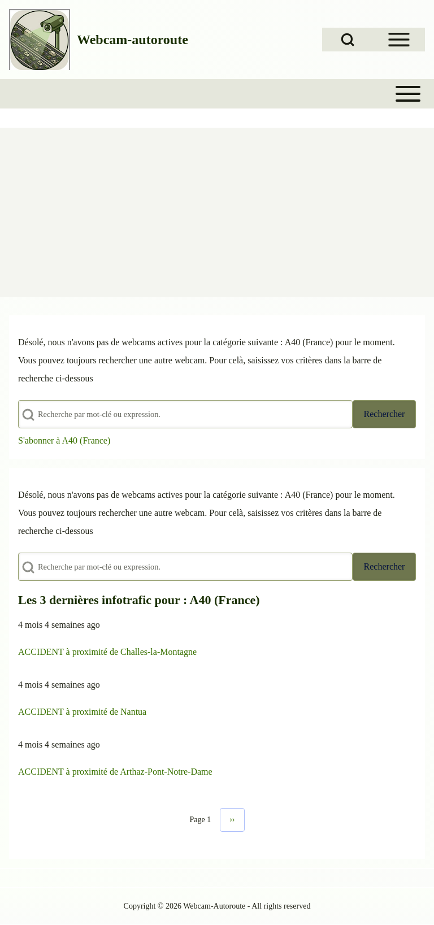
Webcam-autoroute (132, 39)
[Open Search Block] (347, 39)
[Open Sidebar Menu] (399, 39)
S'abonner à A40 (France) (64, 440)
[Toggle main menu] (217, 93)
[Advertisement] (217, 212)
